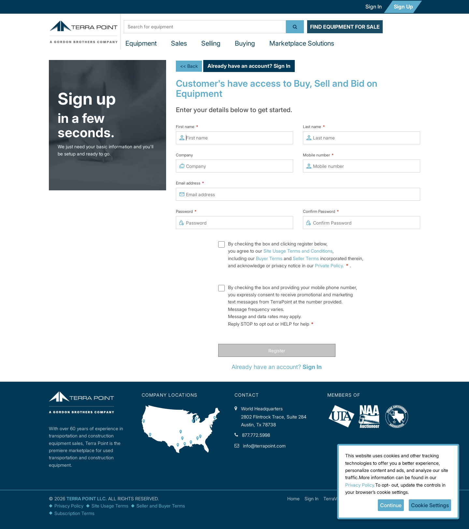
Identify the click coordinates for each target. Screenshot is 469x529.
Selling (210, 43)
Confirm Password (321, 211)
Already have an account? (249, 66)
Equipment (141, 43)
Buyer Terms (269, 258)
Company (184, 155)
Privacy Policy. (360, 485)
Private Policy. (332, 265)
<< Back (189, 66)
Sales (179, 43)
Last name (314, 126)
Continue (391, 505)
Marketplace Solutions (301, 43)
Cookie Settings (430, 505)
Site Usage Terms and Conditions (298, 251)
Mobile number (318, 155)
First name (187, 126)
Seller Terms (306, 258)
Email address (190, 183)
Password (186, 211)
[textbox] (205, 26)
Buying (245, 43)
